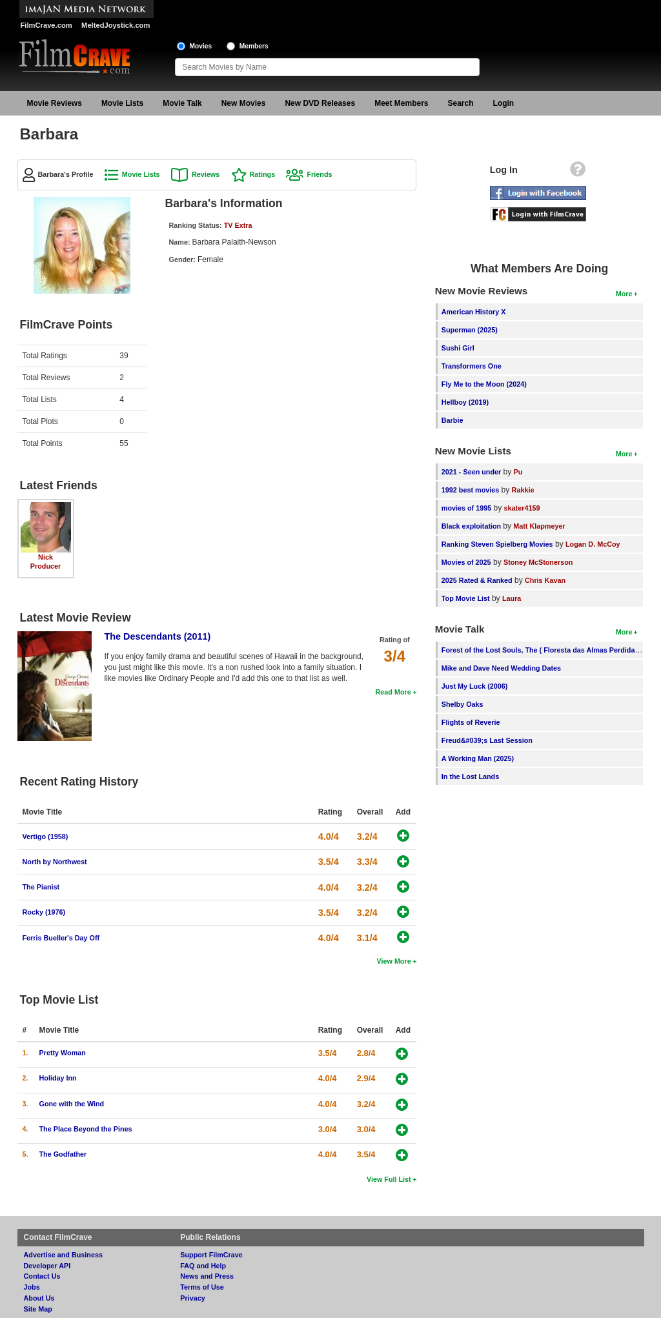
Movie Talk (182, 103)
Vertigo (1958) (45, 836)
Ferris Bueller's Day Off (61, 938)
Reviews (205, 174)
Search (461, 103)
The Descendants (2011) (158, 636)
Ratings (263, 174)
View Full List (389, 1179)
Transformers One (472, 366)
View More (393, 961)
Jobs (32, 1287)
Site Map (38, 1309)
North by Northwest (55, 862)
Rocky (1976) (44, 912)
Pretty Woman (62, 1053)
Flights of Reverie (471, 722)
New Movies (243, 103)
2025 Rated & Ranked (477, 580)
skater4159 (522, 508)
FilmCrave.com (46, 25)
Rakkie (523, 490)
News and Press (207, 1276)
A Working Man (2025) (478, 758)
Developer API (47, 1266)
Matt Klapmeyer (539, 526)
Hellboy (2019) (465, 402)
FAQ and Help (203, 1266)
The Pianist (41, 887)
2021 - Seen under (471, 472)
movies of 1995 (466, 508)
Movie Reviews (54, 103)
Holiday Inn (58, 1078)
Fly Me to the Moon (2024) (484, 384)
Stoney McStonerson (538, 562)
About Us (39, 1298)
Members (254, 46)
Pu (518, 472)
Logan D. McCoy (592, 544)
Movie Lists (122, 103)
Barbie (452, 420)
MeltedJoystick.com (115, 25)
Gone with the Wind (72, 1104)
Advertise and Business (63, 1255)
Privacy (192, 1298)
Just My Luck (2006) (475, 686)
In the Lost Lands (470, 776)
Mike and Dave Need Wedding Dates (501, 668)
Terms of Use (202, 1287)
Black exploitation (472, 526)
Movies (201, 46)
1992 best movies (470, 490)
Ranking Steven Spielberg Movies (497, 544)
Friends (319, 174)
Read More (393, 692)
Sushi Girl (458, 348)
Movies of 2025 (466, 562)
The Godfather (63, 1154)
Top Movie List (466, 598)
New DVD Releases (320, 103)
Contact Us (42, 1276)
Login (503, 103)
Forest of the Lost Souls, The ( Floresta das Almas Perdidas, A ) (546, 650)
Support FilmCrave (211, 1255)
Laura (511, 598)
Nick (45, 557)
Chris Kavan (545, 580)
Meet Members (401, 103)
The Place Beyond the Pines (85, 1129)
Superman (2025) (470, 330)
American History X (474, 312)
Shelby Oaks (462, 704)
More (624, 294)
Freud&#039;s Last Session (487, 740)
